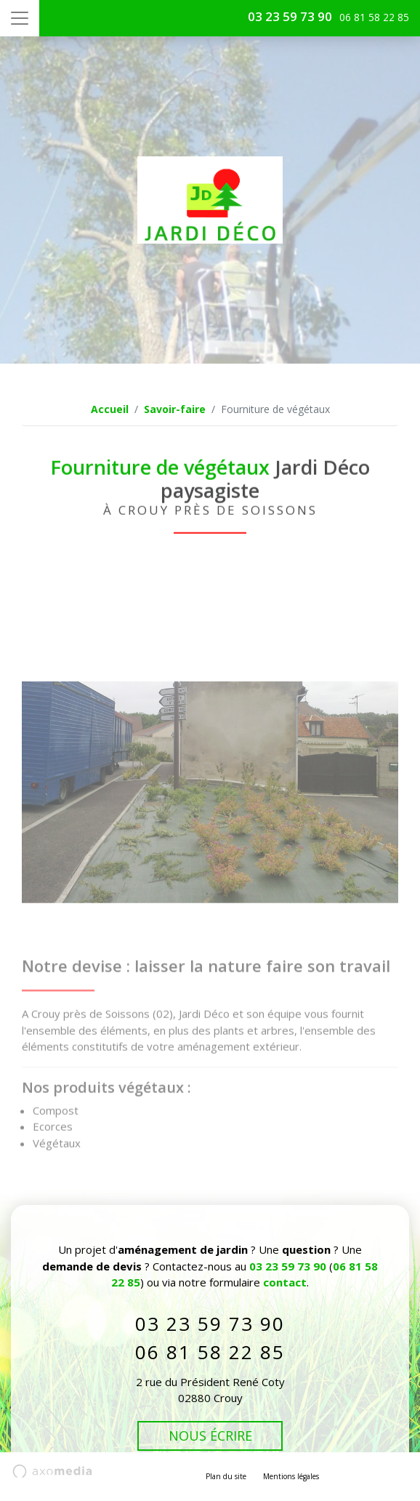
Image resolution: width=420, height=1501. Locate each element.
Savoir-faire (175, 409)
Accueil (110, 409)
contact (285, 1282)
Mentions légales (291, 1476)
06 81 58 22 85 (210, 1352)
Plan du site (226, 1476)
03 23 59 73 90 (290, 16)
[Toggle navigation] (19, 18)
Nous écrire (210, 1435)
